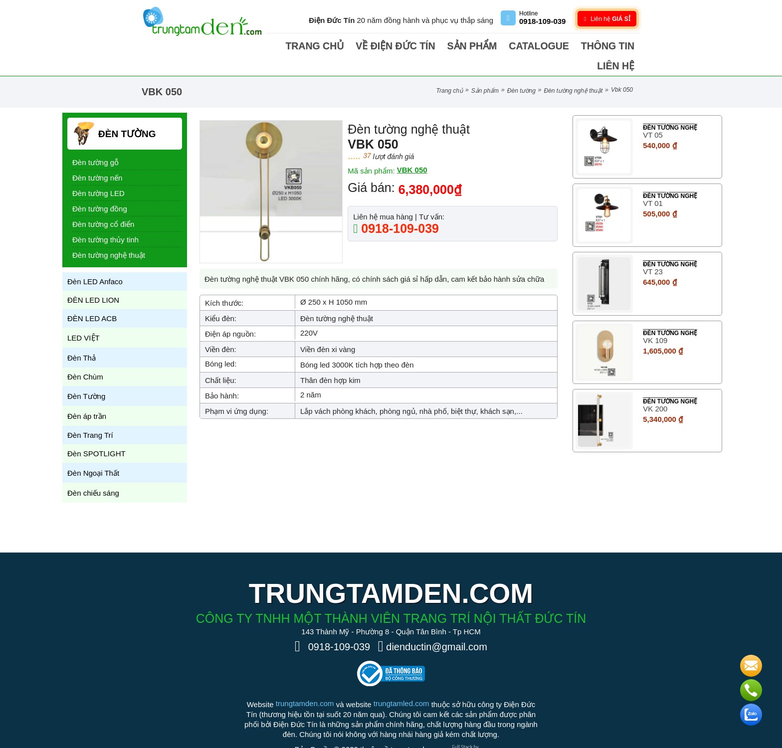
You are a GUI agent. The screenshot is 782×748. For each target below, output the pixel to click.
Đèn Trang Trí (90, 415)
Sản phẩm (462, 45)
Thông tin (573, 45)
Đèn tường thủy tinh (105, 219)
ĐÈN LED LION (93, 280)
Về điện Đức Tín (401, 45)
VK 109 (655, 320)
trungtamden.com (305, 683)
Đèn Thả (81, 338)
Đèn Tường (521, 70)
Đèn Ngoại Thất (93, 453)
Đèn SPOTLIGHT (96, 433)
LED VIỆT (83, 318)
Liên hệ (620, 45)
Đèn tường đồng (99, 189)
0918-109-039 (398, 208)
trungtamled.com (401, 683)
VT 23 (653, 251)
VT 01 (653, 183)
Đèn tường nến (97, 158)
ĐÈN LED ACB (92, 298)
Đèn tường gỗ (95, 142)
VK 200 (655, 388)
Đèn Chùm (85, 357)
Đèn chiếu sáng (93, 473)
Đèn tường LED (98, 173)
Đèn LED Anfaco (95, 261)
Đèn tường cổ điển (103, 204)
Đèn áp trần (86, 396)
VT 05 (653, 115)
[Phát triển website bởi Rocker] (469, 721)
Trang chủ (336, 45)
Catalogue (518, 45)
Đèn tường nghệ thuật (573, 70)
